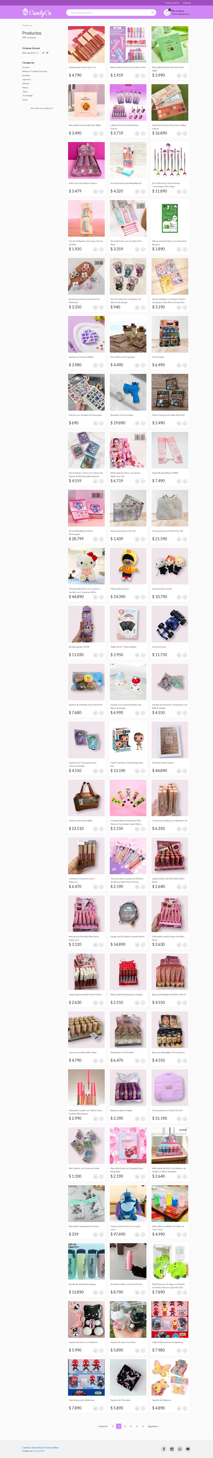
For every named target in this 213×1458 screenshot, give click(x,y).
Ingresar (187, 2)
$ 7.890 (158, 1292)
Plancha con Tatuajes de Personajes (85, 415)
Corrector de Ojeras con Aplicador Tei (169, 820)
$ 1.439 (116, 538)
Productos (27, 25)
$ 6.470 (75, 886)
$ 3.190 (158, 307)
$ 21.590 (159, 538)
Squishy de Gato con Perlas (123, 1342)
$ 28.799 (76, 538)
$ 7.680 (75, 712)
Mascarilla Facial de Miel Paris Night (85, 125)
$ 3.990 (158, 75)
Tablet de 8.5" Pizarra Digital (123, 647)
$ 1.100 (75, 1176)
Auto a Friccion (159, 647)
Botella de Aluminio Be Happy (82, 1284)
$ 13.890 (76, 1292)
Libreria (25, 83)
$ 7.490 (158, 480)
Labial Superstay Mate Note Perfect (85, 994)
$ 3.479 (75, 191)
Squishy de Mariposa (161, 1400)
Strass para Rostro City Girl (123, 531)
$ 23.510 (76, 828)
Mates (25, 87)
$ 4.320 (116, 191)
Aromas (25, 67)
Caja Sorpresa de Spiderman (82, 1400)
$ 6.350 (158, 828)
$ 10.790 (159, 596)
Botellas (26, 75)
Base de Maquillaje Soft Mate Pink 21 (169, 994)
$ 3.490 (75, 133)
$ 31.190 (159, 1118)
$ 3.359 (116, 249)
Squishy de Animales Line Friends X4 (85, 704)
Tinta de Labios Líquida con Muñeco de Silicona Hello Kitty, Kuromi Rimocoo (126, 881)
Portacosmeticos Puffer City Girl (167, 1110)
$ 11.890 (159, 191)
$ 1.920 (75, 249)
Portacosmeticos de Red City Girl (167, 531)
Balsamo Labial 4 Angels (121, 1110)
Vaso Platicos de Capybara (122, 357)
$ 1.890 (158, 249)
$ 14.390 (117, 596)
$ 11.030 (76, 654)
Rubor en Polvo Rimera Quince (83, 183)
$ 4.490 (116, 364)
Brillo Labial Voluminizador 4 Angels (126, 994)
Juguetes (26, 79)
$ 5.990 (75, 1350)
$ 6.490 (158, 364)
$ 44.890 (76, 596)
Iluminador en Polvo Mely (122, 1052)
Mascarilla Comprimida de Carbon (84, 1226)
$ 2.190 (116, 886)
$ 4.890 (158, 1408)
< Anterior (102, 1426)
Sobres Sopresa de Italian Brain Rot (168, 415)
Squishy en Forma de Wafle (81, 357)
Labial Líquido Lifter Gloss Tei (82, 67)
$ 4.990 (158, 1234)
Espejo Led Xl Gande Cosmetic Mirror (127, 936)
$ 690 (73, 422)
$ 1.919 (116, 75)
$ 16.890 (159, 133)
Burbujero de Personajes (121, 415)
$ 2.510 (116, 1002)
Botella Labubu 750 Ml (79, 647)
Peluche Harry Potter (162, 588)
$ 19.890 (117, 422)
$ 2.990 (75, 1118)
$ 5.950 (116, 654)
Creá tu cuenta (172, 2)
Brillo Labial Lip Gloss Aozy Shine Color (128, 67)
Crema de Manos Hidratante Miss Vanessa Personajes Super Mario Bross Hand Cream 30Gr (125, 823)
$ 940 (115, 307)
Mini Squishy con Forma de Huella (84, 1168)
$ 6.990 (116, 712)
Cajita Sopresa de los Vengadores (167, 1342)
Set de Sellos (158, 357)
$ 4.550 (158, 712)
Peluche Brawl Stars (119, 588)
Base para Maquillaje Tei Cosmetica (168, 1052)
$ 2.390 (116, 1118)
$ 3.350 (75, 307)
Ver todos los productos (41, 108)
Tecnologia (27, 95)
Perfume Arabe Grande (163, 762)
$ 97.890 (117, 1234)
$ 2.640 (158, 886)
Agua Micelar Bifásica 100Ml (165, 473)
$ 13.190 (117, 770)
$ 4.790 (75, 75)
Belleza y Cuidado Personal (34, 71)
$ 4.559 (75, 480)
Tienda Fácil (38, 1451)
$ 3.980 (75, 364)
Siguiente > (153, 1426)
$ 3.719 (116, 133)
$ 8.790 (116, 1292)
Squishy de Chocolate (120, 1400)
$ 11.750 (159, 654)
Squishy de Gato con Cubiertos (83, 1342)
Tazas (25, 91)
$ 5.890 (116, 1350)
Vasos (25, 99)
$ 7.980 (158, 1350)
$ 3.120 (75, 944)
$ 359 (73, 1234)
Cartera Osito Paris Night (80, 820)
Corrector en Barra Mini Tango (83, 1052)
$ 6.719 (116, 480)
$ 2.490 (158, 422)
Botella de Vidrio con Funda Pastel (126, 1284)
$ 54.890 (117, 944)
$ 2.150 (116, 828)
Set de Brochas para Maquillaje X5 (126, 183)
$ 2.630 (158, 944)
